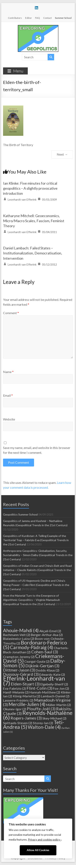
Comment (11, 313)
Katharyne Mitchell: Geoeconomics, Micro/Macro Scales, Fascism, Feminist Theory (33, 220)
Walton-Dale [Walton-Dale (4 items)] (44, 727)
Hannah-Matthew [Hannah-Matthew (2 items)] (44, 692)
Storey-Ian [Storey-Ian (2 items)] (43, 723)
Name (8, 372)
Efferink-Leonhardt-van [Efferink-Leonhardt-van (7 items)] (34, 681)
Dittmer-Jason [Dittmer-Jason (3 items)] (19, 669)
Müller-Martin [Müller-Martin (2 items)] (58, 705)
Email (8, 395)
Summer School (63, 17)
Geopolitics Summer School (20, 514)
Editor (28, 17)
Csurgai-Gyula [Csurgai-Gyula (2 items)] (37, 661)
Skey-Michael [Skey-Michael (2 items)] (54, 718)
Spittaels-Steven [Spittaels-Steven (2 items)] (17, 723)
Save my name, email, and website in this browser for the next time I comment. (36, 450)
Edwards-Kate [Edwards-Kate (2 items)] (52, 674)
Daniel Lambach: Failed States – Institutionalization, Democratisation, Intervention (32, 253)
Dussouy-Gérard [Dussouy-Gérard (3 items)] (21, 674)
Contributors (15, 17)
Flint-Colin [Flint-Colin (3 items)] (39, 688)
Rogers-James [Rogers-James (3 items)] (26, 717)
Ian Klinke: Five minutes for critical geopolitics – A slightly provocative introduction (30, 188)
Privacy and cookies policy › (44, 839)
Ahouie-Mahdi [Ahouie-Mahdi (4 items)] (21, 630)
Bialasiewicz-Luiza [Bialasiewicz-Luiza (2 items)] (18, 638)
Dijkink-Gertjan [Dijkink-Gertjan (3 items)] (42, 665)
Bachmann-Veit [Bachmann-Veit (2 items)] (16, 635)
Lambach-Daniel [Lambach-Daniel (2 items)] (55, 696)
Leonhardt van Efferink (22, 199)
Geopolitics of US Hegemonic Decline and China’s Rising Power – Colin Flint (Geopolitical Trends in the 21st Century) (36, 585)
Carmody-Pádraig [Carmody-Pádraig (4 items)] (31, 647)
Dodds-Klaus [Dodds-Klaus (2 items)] (47, 670)
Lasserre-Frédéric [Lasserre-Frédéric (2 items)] (18, 700)
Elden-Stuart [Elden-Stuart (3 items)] (25, 683)
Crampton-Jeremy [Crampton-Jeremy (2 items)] (19, 657)
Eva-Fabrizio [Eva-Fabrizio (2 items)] (14, 688)
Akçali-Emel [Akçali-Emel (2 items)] (50, 631)
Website (9, 419)
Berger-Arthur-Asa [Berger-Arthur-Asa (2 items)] (47, 635)
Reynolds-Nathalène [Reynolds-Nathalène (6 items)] (38, 715)
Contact (47, 17)
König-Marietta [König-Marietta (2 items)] (26, 696)
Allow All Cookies (38, 850)
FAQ (37, 17)
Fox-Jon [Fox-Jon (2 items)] (61, 688)
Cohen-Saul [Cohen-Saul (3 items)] (44, 651)
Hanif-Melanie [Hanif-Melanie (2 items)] (16, 692)
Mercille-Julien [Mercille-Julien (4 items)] (27, 704)
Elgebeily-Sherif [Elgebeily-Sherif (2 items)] (54, 684)
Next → (62, 154)
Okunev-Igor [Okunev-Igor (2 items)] (14, 709)
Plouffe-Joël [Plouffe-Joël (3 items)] (41, 708)
